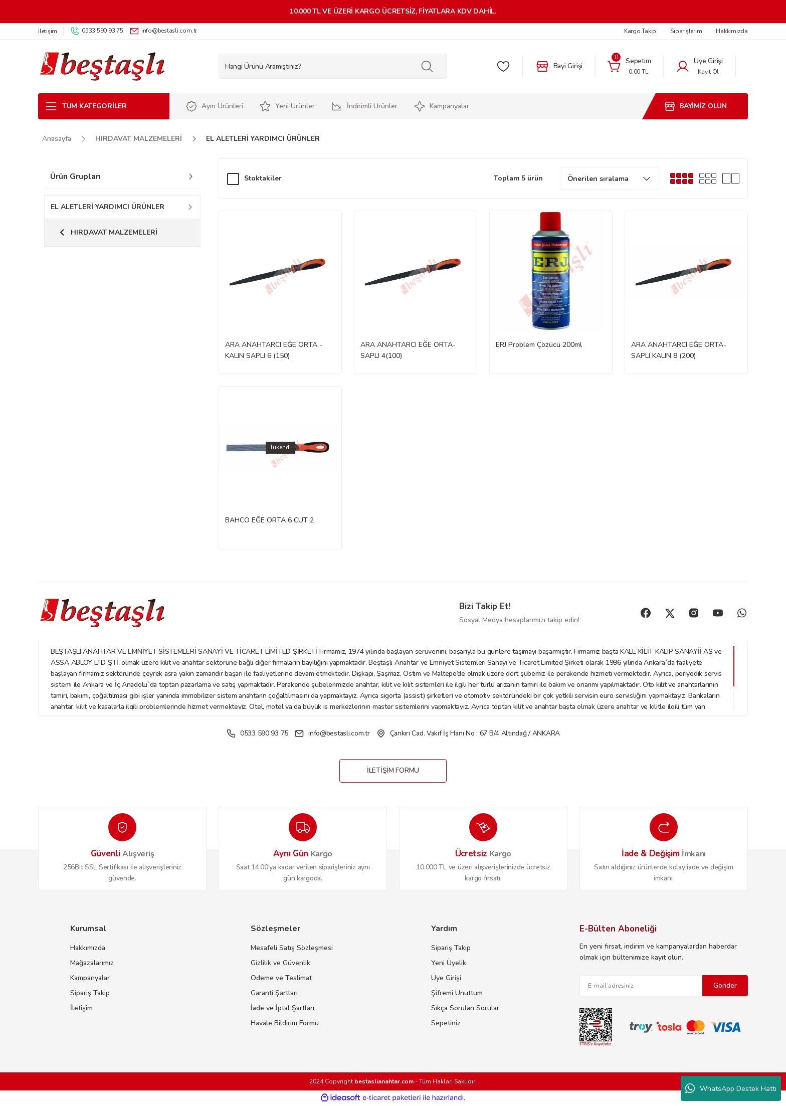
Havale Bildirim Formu (285, 1023)
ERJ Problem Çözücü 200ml (539, 344)
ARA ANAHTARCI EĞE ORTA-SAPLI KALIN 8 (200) (678, 350)
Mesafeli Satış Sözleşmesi (292, 948)
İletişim (81, 1008)
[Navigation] (103, 106)
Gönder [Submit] (725, 986)
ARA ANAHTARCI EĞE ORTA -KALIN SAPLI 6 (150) (273, 350)
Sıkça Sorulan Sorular (465, 1008)
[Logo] (102, 66)
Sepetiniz (446, 1023)
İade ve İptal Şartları (282, 1008)
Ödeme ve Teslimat (281, 978)
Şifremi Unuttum (457, 993)
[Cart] (629, 66)
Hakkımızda (87, 948)
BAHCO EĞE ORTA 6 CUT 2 (269, 520)
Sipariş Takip (90, 993)
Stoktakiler (263, 178)
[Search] (333, 66)
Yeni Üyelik (448, 963)
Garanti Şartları (274, 993)
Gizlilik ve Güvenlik (280, 963)
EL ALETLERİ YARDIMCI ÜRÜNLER (263, 138)
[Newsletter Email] (663, 986)
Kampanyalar (90, 978)
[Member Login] (699, 66)
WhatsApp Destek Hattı (730, 1088)
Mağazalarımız (92, 963)
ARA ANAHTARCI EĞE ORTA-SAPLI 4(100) (408, 350)
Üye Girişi (446, 978)
